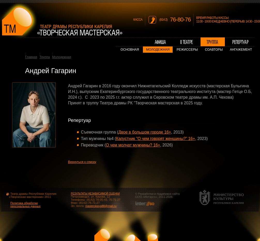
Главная (31, 57)
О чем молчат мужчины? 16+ (133, 145)
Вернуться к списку (82, 162)
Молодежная (158, 49)
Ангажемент (241, 49)
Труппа (45, 57)
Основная (130, 49)
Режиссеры (187, 49)
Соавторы (214, 49)
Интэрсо (149, 196)
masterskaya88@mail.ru (101, 205)
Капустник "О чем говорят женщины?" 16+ (155, 138)
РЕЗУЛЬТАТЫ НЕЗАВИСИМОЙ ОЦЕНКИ (95, 193)
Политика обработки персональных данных (25, 204)
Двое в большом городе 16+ (144, 132)
